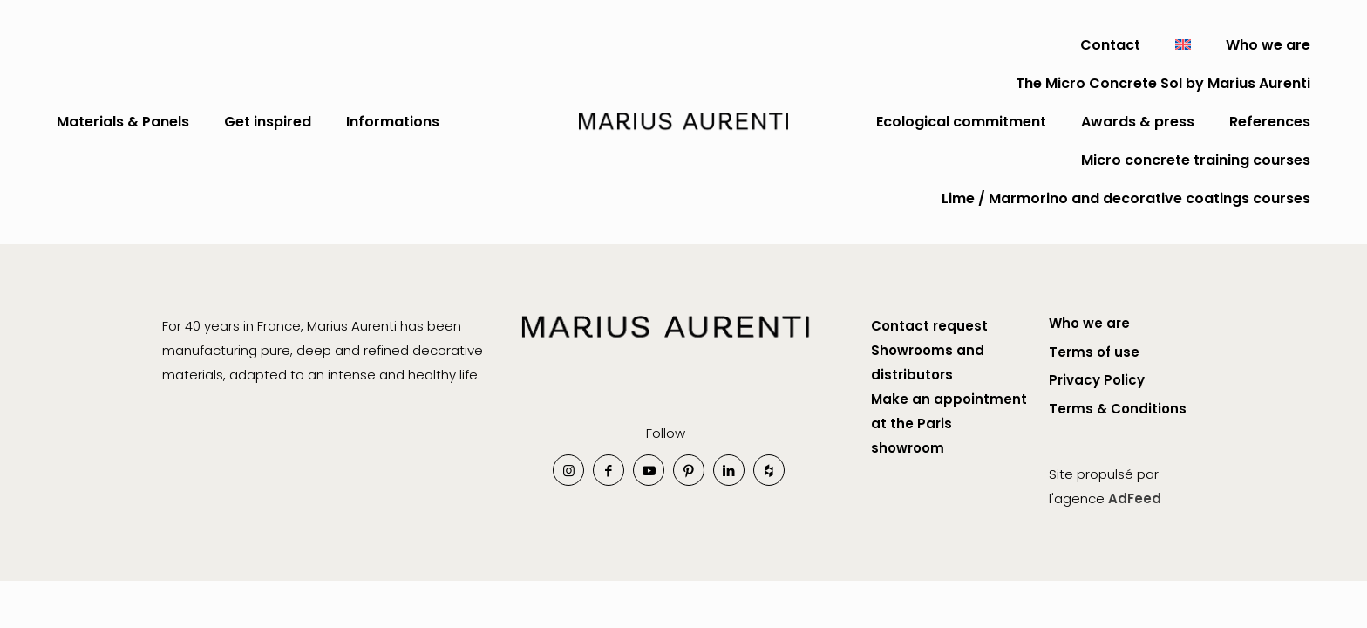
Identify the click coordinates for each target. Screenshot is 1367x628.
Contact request (931, 326)
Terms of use (1094, 352)
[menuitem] (1183, 45)
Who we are (1089, 323)
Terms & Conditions (1118, 408)
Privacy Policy (1097, 380)
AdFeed (1134, 498)
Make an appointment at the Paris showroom (949, 423)
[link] (666, 346)
